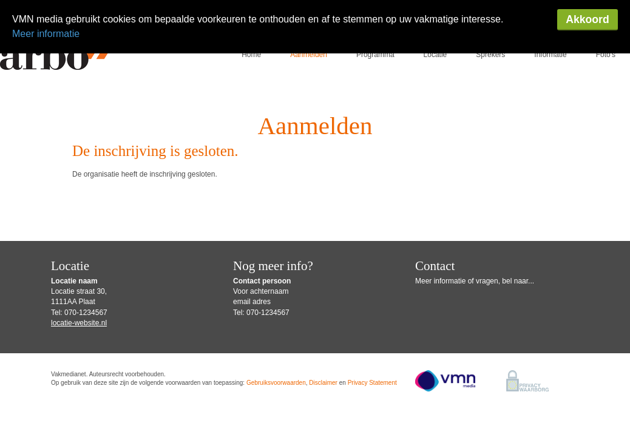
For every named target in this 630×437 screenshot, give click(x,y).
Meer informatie (46, 34)
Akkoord (587, 19)
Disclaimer (323, 343)
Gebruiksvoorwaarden (276, 343)
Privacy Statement (372, 343)
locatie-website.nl (79, 283)
